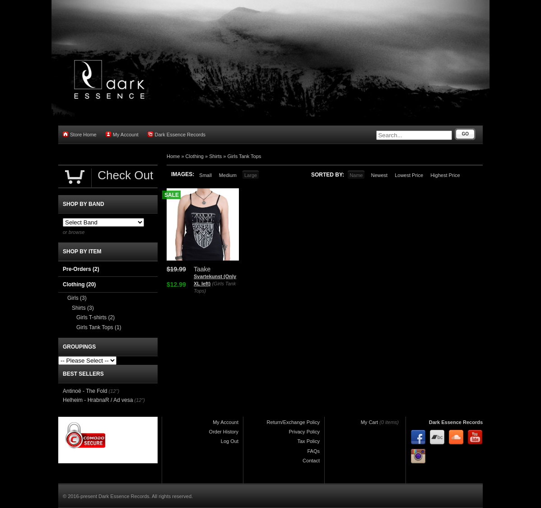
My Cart (369, 422)
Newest (379, 175)
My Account (122, 134)
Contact (311, 460)
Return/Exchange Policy (293, 422)
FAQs (313, 451)
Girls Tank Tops (244, 156)
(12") (114, 391)
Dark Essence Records (177, 134)
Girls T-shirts (95, 317)
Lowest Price (409, 175)
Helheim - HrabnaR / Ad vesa (98, 400)
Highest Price (445, 175)
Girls (77, 298)
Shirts (215, 156)
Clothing (195, 156)
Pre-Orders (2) (81, 269)
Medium (228, 175)
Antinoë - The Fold (85, 391)
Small (205, 175)
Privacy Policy (304, 431)
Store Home (80, 134)
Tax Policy (308, 441)
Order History (223, 431)
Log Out (229, 441)
